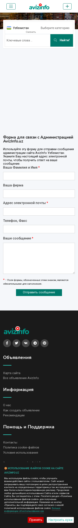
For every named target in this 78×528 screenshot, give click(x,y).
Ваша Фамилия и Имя (21, 167)
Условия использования (20, 452)
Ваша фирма (13, 185)
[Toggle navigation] (11, 6)
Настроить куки (60, 520)
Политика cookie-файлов (21, 447)
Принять (35, 520)
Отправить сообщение (39, 292)
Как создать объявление (21, 410)
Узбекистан (21, 28)
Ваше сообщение (18, 238)
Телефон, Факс (15, 221)
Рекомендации (14, 415)
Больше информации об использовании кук (32, 509)
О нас (7, 405)
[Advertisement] (39, 90)
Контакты (10, 442)
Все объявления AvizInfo (21, 378)
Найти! (62, 40)
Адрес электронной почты (25, 203)
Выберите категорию (55, 28)
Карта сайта (11, 373)
